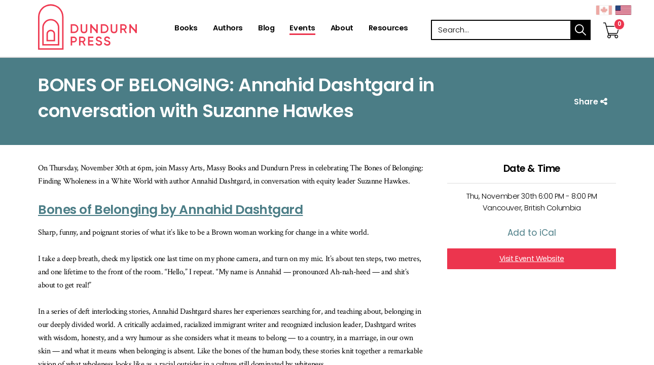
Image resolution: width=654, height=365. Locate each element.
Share (591, 101)
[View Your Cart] (611, 20)
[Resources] (388, 29)
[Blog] (266, 29)
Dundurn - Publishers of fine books (105, 27)
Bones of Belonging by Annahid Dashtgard (170, 209)
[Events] (302, 29)
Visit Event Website (531, 258)
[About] (342, 29)
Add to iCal (531, 233)
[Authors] (227, 29)
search (580, 30)
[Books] (186, 29)
